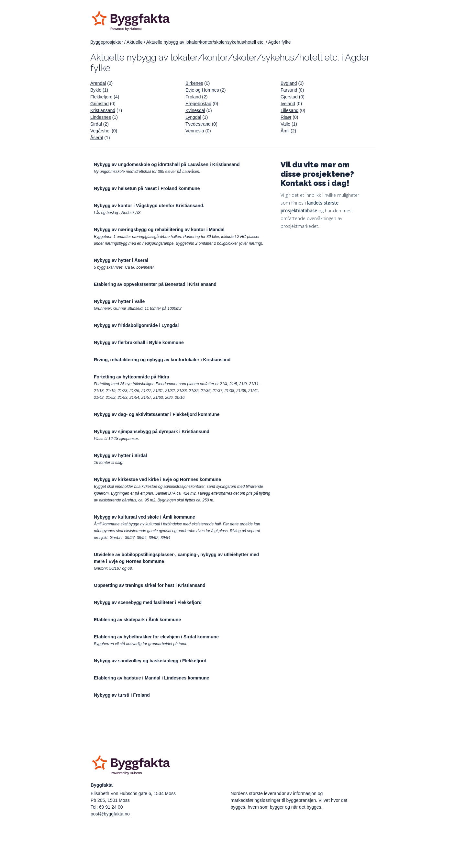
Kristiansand (102, 110)
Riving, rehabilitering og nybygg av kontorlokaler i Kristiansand (162, 359)
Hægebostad (198, 103)
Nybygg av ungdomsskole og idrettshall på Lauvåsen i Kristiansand (166, 164)
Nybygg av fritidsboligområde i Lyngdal (136, 325)
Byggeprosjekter (106, 42)
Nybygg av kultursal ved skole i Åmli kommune (144, 517)
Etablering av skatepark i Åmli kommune (137, 619)
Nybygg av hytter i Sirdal (120, 455)
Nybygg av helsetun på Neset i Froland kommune (147, 188)
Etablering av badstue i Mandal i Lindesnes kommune (151, 677)
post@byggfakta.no (110, 813)
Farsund (289, 90)
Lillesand (289, 110)
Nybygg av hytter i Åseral (121, 260)
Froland (193, 96)
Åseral (96, 137)
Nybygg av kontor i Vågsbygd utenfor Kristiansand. (149, 205)
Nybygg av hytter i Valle (119, 301)
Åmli (285, 130)
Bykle (95, 90)
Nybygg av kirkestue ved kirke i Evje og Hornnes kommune (157, 479)
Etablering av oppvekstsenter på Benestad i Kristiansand (155, 284)
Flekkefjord (101, 96)
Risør (286, 117)
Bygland (289, 83)
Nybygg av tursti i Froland (122, 695)
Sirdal (96, 124)
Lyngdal (193, 117)
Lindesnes (100, 117)
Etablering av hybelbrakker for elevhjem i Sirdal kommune (156, 636)
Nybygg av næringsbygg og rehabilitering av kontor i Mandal (159, 229)
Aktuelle (135, 42)
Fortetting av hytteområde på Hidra (131, 376)
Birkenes (194, 83)
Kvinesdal (195, 110)
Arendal (98, 83)
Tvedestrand (198, 124)
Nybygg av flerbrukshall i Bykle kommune (139, 342)
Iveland (288, 103)
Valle (285, 124)
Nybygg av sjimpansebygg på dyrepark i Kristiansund (151, 431)
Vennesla (194, 130)
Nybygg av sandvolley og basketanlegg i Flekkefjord (150, 660)
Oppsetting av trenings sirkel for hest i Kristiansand (149, 585)
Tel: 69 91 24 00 (107, 807)
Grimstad (99, 103)
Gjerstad (289, 96)
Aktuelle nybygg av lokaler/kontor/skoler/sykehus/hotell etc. (205, 42)
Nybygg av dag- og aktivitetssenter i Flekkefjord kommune (156, 414)
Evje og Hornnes (202, 90)
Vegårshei (100, 130)
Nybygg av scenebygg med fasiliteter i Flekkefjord (148, 602)
